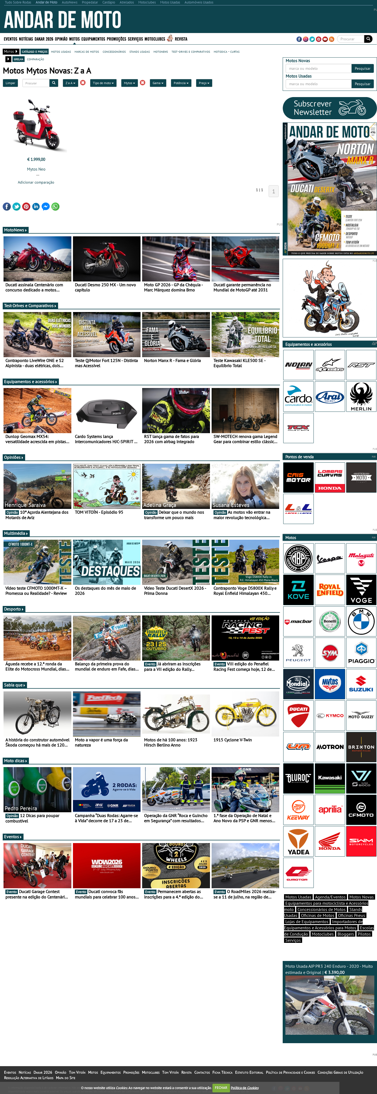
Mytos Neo (36, 169)
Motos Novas (361, 897)
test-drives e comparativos (191, 51)
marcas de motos (87, 51)
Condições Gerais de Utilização (340, 1072)
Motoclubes (155, 38)
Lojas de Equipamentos (306, 921)
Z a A (70, 83)
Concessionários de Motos (322, 909)
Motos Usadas (298, 897)
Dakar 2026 (44, 38)
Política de (244, 1087)
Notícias (26, 38)
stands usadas (139, 51)
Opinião (61, 38)
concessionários (114, 51)
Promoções (116, 38)
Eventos (10, 38)
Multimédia (16, 533)
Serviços (135, 38)
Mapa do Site (65, 1077)
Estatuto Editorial (249, 1072)
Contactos (202, 1072)
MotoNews (15, 230)
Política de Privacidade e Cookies (290, 1072)
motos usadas (61, 51)
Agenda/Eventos (330, 897)
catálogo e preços (34, 51)
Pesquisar (363, 68)
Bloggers (346, 934)
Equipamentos (93, 38)
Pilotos (364, 934)
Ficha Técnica (222, 1072)
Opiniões (14, 457)
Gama (158, 83)
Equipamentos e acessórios (31, 381)
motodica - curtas (226, 51)
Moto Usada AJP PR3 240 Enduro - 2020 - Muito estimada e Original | (329, 999)
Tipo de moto (103, 83)
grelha (18, 59)
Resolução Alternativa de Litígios (28, 1077)
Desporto (14, 609)
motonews (161, 51)
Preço (204, 83)
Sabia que (15, 685)
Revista (181, 38)
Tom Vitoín (77, 1072)
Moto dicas (16, 760)
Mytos (129, 83)
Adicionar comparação (36, 182)
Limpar (10, 83)
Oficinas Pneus (351, 915)
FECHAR (221, 1087)
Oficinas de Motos (317, 915)
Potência (181, 83)
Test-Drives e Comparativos (30, 305)
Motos (74, 38)
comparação (35, 59)
